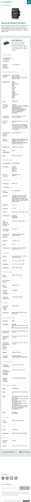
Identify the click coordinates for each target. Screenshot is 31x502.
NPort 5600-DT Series (18, 42)
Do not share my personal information (15, 500)
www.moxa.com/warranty (20, 445)
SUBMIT (24, 488)
